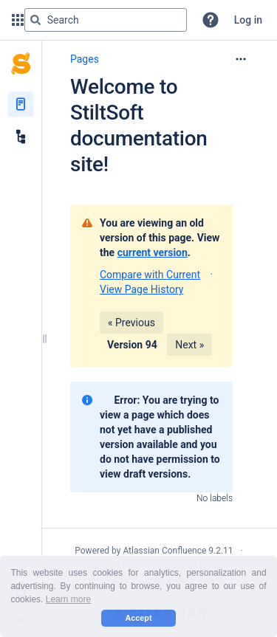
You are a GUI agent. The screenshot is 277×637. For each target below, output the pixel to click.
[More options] (241, 59)
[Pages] (20, 104)
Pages (84, 59)
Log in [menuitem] (248, 20)
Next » (189, 345)
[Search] (35, 20)
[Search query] (105, 20)
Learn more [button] (68, 599)
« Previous (131, 322)
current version (152, 252)
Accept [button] (138, 617)
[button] (210, 20)
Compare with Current (150, 274)
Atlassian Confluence (164, 550)
